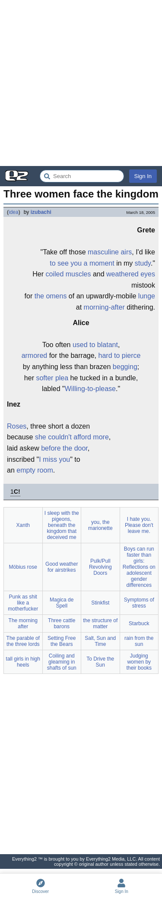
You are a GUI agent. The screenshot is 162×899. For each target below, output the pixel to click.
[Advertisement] (81, 83)
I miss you (54, 459)
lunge (146, 296)
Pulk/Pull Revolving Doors (100, 567)
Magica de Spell (61, 603)
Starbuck (139, 623)
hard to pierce (119, 355)
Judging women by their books (139, 662)
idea (14, 212)
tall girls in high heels (23, 662)
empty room (34, 470)
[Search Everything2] (82, 176)
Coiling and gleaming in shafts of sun (61, 662)
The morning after (23, 623)
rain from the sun (138, 641)
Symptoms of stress (139, 603)
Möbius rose (23, 567)
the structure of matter (100, 623)
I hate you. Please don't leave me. (139, 525)
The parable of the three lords (23, 641)
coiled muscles (68, 274)
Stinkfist (100, 603)
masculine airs (110, 252)
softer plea (52, 378)
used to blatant (95, 344)
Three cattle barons (61, 623)
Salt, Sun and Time (100, 641)
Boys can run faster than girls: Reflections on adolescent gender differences (139, 567)
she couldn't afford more (72, 437)
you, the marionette (100, 525)
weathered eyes (130, 274)
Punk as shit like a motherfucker (23, 603)
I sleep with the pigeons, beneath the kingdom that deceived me (61, 525)
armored (35, 355)
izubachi (41, 212)
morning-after (104, 307)
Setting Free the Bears (62, 641)
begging (125, 366)
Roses (16, 426)
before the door (64, 448)
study (143, 263)
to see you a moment (82, 263)
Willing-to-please (90, 388)
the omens (51, 296)
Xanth (23, 525)
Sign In (143, 176)
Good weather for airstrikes (61, 567)
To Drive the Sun (100, 662)
